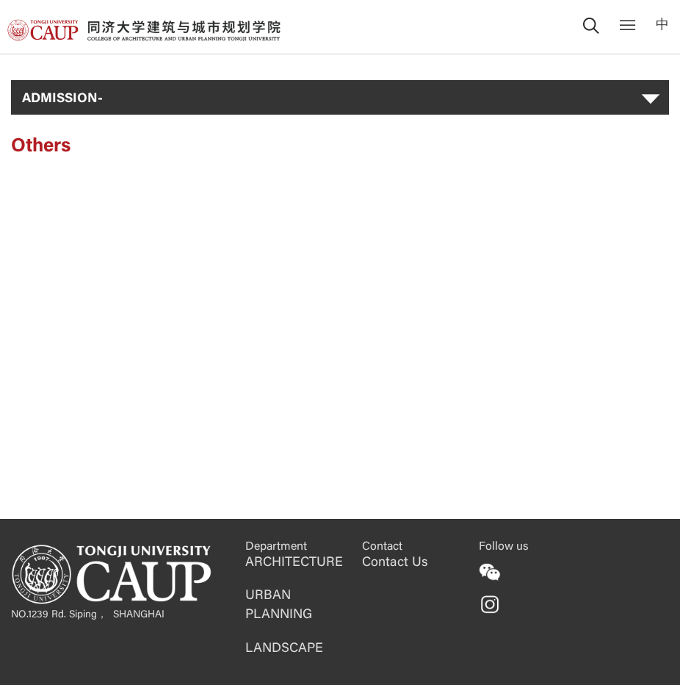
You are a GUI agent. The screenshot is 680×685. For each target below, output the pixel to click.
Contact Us (395, 563)
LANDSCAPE (284, 649)
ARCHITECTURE (294, 563)
